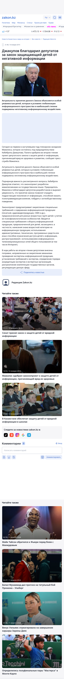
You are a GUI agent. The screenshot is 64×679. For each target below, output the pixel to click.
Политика (6, 23)
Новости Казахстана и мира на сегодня (15, 39)
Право (51, 23)
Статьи (29, 23)
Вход (60, 443)
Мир (13, 23)
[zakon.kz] (9, 17)
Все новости (36, 39)
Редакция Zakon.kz (49, 39)
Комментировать (54, 457)
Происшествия (40, 23)
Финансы (21, 23)
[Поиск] (54, 17)
